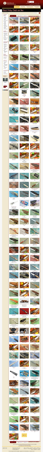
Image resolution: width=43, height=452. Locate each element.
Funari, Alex (24, 403)
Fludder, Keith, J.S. (34, 376)
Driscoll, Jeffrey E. (24, 304)
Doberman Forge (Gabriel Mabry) (13, 296)
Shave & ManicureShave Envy (37, 7)
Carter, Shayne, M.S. (24, 179)
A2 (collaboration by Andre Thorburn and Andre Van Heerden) (24, 24)
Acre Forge (34, 23)
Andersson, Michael (24, 50)
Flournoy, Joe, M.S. (24, 376)
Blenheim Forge (35, 122)
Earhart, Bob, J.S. (35, 324)
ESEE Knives (24, 358)
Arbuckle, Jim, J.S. (14, 60)
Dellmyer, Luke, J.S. (13, 278)
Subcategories (24, 95)
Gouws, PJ (34, 422)
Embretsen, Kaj (14, 358)
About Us (5, 71)
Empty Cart (25, 448)
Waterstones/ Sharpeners (6, 33)
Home (25, 447)
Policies (5, 72)
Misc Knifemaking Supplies (5, 51)
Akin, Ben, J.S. (24, 41)
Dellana (35, 270)
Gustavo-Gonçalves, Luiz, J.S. (24, 430)
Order (4, 87)
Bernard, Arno (14, 104)
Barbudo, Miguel (24, 70)
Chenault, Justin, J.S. (24, 197)
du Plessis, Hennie (34, 304)
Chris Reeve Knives (13, 206)
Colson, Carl (24, 224)
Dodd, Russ (24, 296)
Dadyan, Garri (35, 244)
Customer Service (35, 448)
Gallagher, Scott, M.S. (35, 403)
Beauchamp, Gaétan (24, 88)
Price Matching (30, 448)
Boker (24, 141)
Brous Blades (14, 149)
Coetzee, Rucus (35, 215)
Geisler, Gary (34, 412)
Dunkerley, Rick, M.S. (24, 314)
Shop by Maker (5, 19)
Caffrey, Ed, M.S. (35, 169)
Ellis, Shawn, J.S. (35, 350)
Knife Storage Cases (6, 35)
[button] (3, 83)
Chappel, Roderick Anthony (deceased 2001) (34, 189)
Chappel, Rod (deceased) (24, 188)
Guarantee (35, 449)
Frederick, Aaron (24, 394)
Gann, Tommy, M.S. (13, 412)
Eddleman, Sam (14, 334)
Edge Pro (24, 334)
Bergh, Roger (35, 96)
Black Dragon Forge (13, 122)
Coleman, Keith (14, 224)
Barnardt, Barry (35, 70)
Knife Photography (5, 64)
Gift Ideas (5, 58)
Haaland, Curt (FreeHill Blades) (35, 430)
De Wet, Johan (24, 270)
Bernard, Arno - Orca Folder (24, 104)
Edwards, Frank (14, 342)
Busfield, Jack (14, 169)
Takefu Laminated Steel (5, 47)
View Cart (36, 3)
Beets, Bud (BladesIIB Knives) (35, 88)
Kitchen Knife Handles (5, 49)
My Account (32, 3)
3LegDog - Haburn (13, 15)
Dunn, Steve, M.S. (13, 324)
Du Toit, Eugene (14, 314)
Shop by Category (5, 17)
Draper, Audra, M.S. (13, 304)
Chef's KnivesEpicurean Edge (22, 7)
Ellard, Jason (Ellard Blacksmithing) (34, 342)
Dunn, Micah (34, 314)
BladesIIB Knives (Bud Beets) (24, 122)
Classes (5, 68)
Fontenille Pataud (14, 386)
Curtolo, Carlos (24, 244)
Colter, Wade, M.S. (34, 224)
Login (38, 3)
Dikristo (24, 288)
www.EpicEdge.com (16, 449)
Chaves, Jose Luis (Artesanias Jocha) (14, 198)
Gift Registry (5, 65)
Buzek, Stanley (24, 169)
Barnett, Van (34, 79)
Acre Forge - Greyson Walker (35, 32)
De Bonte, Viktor (35, 261)
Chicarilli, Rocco (35, 197)
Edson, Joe (34, 334)
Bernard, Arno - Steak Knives (35, 104)
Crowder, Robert (14, 244)
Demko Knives (24, 278)
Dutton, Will (24, 324)
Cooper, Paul (24, 234)
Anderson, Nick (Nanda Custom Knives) (14, 51)
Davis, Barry (13, 261)
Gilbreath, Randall (14, 422)
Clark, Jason (13, 215)
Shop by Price (6, 20)
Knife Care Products (5, 39)
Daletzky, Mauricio (13, 253)
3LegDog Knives (14, 23)
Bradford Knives (35, 141)
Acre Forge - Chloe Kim (24, 32)
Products (24, 94)
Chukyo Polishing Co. (24, 206)
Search (35, 447)
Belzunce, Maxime (13, 96)
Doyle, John (34, 296)
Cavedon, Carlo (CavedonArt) (35, 179)
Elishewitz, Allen (24, 342)
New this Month (5, 27)
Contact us (38, 447)
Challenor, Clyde (14, 188)
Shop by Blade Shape (5, 25)
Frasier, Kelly (13, 394)
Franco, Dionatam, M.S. (35, 386)
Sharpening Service (5, 62)
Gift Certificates (5, 67)
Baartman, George (34, 60)
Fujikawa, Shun (14, 403)
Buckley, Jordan (24, 149)
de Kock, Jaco (14, 270)
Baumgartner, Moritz (14, 88)
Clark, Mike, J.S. (24, 215)
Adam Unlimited (14, 41)
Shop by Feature (5, 22)
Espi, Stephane (35, 358)
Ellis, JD (24, 350)
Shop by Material (5, 24)
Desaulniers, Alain (13, 288)
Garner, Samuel (24, 412)
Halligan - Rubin (20, 15)
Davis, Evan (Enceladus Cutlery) (24, 261)
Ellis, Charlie (13, 350)
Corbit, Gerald (35, 234)
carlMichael (13, 179)
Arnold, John (24, 60)
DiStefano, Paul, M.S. (35, 288)
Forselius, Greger (24, 386)
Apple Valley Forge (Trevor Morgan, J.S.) (34, 51)
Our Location (5, 73)
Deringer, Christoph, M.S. (34, 278)
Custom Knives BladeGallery (17, 7)
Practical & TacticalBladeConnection (29, 7)
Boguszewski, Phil (13, 141)
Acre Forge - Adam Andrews (14, 32)
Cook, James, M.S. (13, 234)
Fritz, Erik (35, 394)
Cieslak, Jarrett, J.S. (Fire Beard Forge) (35, 207)
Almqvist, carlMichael (35, 41)
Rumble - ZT (25, 15)
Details (6, 86)
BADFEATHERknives (14, 70)
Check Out (31, 447)
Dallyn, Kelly (24, 253)
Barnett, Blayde (14, 79)
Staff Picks (5, 57)
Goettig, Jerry (24, 422)
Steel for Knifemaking (5, 44)
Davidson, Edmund (34, 253)
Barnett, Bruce (24, 79)
